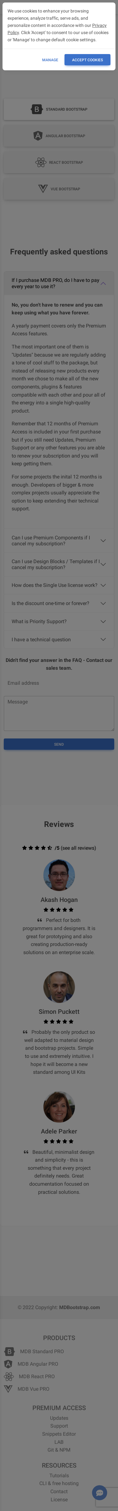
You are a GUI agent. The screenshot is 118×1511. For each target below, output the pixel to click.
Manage (50, 60)
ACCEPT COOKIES (87, 60)
